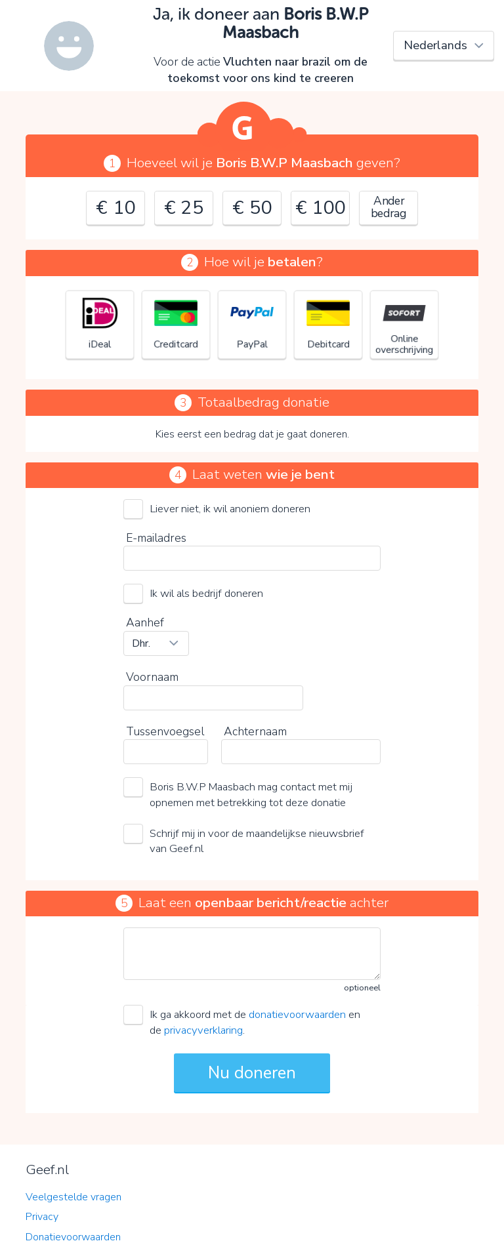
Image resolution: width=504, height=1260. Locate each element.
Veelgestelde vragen (73, 1197)
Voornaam (152, 677)
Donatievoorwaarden (73, 1237)
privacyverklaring (203, 1030)
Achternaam (255, 731)
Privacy (42, 1216)
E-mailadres (156, 538)
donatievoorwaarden (297, 1014)
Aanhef (145, 622)
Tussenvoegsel (165, 731)
